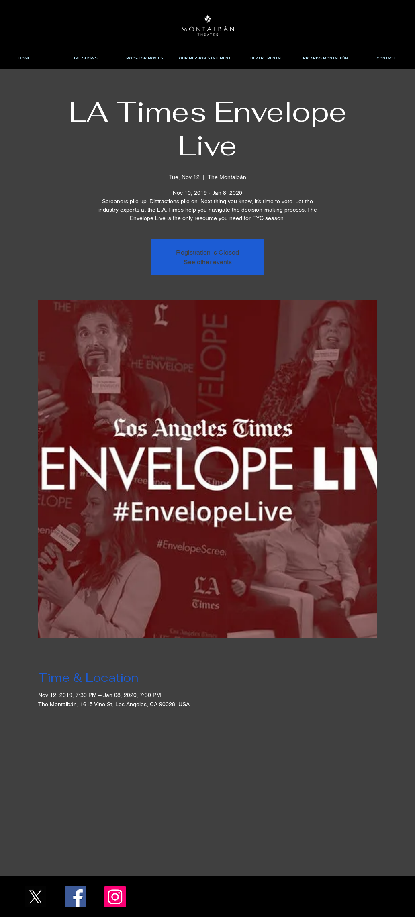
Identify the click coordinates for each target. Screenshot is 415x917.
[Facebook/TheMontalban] (75, 896)
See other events (208, 262)
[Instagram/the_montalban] (115, 896)
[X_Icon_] (35, 896)
